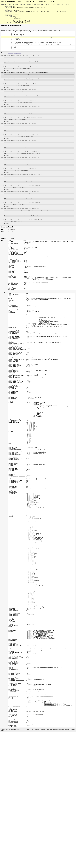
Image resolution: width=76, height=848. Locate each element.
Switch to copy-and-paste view (14, 57)
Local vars (6, 63)
